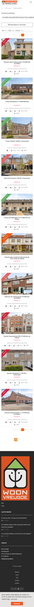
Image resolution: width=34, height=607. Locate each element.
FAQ (2, 503)
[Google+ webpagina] (21, 589)
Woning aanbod (7, 8)
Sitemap (17, 572)
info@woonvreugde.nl (7, 558)
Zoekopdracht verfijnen (17, 25)
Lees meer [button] (14, 599)
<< (14, 35)
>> (31, 35)
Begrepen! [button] (17, 603)
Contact (17, 580)
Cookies (17, 583)
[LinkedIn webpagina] (15, 589)
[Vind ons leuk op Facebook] (12, 589)
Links (2, 506)
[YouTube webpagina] (18, 589)
